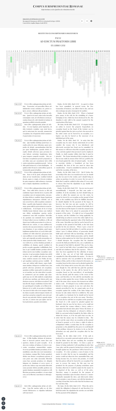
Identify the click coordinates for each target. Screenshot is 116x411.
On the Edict (67, 104)
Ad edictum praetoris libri (58, 41)
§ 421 (96, 261)
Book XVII (74, 188)
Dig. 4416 (18, 124)
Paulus (59, 104)
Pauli (58, 38)
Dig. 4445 (18, 188)
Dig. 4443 (18, 172)
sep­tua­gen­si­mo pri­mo (39, 104)
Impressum (71, 404)
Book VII (76, 140)
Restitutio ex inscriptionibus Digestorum (58, 33)
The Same (60, 124)
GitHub (64, 404)
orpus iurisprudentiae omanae (58, 6)
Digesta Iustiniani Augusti (34, 19)
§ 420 (96, 347)
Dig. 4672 (18, 386)
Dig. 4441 (18, 140)
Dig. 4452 (18, 336)
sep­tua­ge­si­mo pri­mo (39, 113)
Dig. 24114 (18, 113)
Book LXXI (75, 104)
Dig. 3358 (18, 104)
